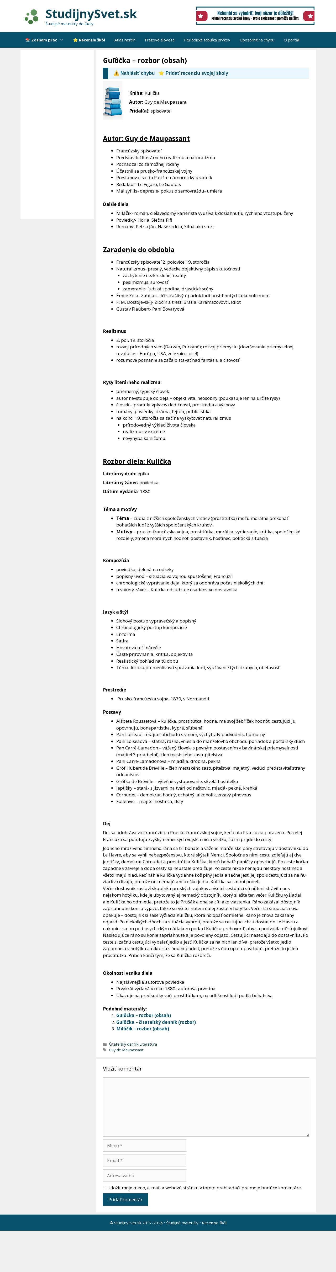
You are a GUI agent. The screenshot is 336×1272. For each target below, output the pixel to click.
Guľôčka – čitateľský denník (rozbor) (156, 1022)
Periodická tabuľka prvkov (207, 39)
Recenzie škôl (214, 1222)
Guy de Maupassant (126, 1049)
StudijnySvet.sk (91, 14)
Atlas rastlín (124, 39)
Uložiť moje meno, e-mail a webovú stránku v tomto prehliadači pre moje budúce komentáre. (205, 1188)
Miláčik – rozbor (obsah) (142, 1029)
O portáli (292, 39)
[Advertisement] (59, 134)
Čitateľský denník (123, 1044)
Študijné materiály (182, 1222)
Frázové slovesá (160, 39)
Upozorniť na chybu (257, 39)
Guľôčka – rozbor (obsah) (143, 1015)
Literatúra (148, 1044)
